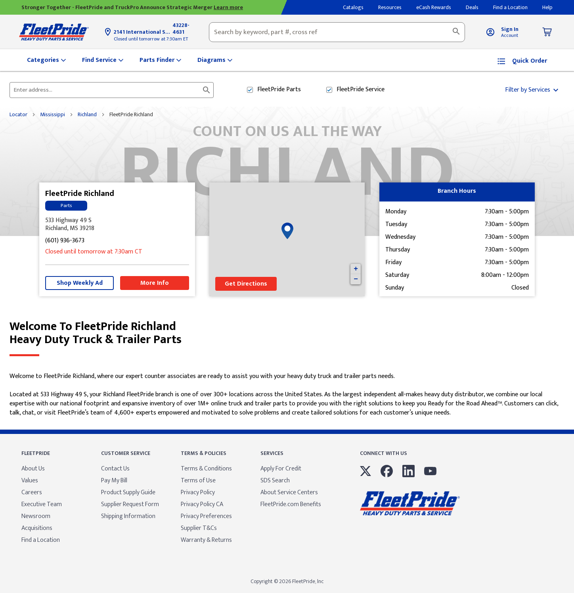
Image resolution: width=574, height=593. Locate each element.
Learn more (228, 7)
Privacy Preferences (206, 516)
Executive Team (41, 504)
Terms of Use (198, 480)
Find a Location (40, 540)
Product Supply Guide (128, 492)
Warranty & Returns (206, 540)
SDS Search (275, 480)
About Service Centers (289, 492)
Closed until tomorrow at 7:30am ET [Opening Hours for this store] (151, 39)
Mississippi (52, 115)
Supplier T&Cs (199, 528)
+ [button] (356, 269)
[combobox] (337, 32)
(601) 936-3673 (64, 241)
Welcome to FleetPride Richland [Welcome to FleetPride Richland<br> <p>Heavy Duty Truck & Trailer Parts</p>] (287, 333)
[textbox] (337, 32)
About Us (33, 468)
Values (29, 480)
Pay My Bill (114, 480)
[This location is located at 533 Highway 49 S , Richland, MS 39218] (117, 224)
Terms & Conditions (206, 468)
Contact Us (115, 468)
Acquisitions (36, 528)
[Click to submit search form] (206, 90)
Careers (31, 492)
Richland (87, 115)
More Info (154, 283)
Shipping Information (128, 516)
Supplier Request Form (130, 504)
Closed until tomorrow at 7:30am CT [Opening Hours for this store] (93, 252)
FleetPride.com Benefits (290, 504)
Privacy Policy (198, 492)
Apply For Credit (280, 468)
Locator (18, 115)
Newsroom (35, 516)
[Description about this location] (287, 394)
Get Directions (246, 283)
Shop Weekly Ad (80, 283)
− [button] (356, 279)
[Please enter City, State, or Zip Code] (107, 90)
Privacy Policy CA (202, 504)
